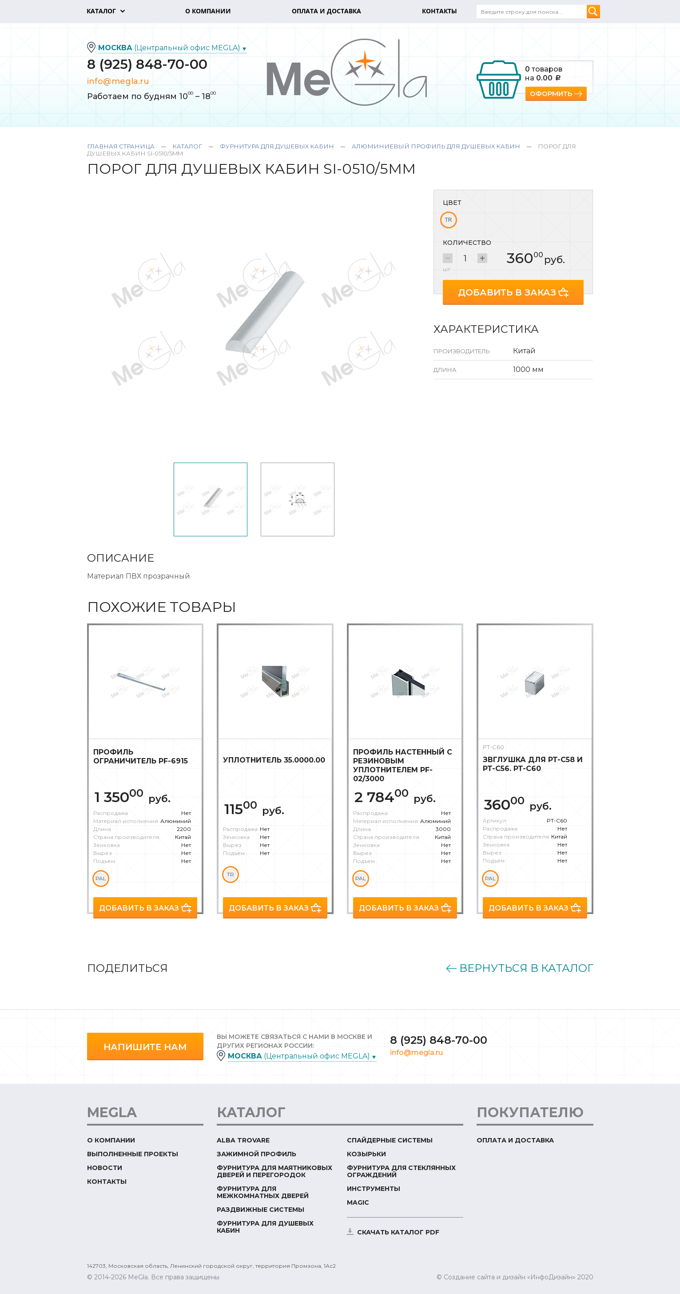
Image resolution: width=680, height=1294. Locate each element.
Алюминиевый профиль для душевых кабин (436, 146)
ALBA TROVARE (243, 1140)
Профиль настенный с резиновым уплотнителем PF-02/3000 (402, 765)
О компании (111, 1140)
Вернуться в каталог (526, 968)
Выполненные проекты (132, 1154)
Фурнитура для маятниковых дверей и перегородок (274, 1171)
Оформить (551, 93)
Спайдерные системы (390, 1140)
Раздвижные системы (260, 1210)
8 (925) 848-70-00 (147, 64)
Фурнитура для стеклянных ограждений (401, 1171)
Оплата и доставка (515, 1140)
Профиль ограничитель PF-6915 (140, 756)
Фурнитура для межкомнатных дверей (263, 1192)
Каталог (187, 146)
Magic (358, 1202)
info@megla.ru (118, 81)
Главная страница (121, 146)
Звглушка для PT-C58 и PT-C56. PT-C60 (533, 764)
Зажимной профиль (256, 1154)
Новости (104, 1168)
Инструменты (373, 1189)
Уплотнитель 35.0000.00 (274, 760)
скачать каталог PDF (398, 1232)
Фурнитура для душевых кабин (277, 146)
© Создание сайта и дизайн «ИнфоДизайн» (506, 1277)
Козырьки (366, 1154)
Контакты (107, 1182)
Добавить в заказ (507, 292)
